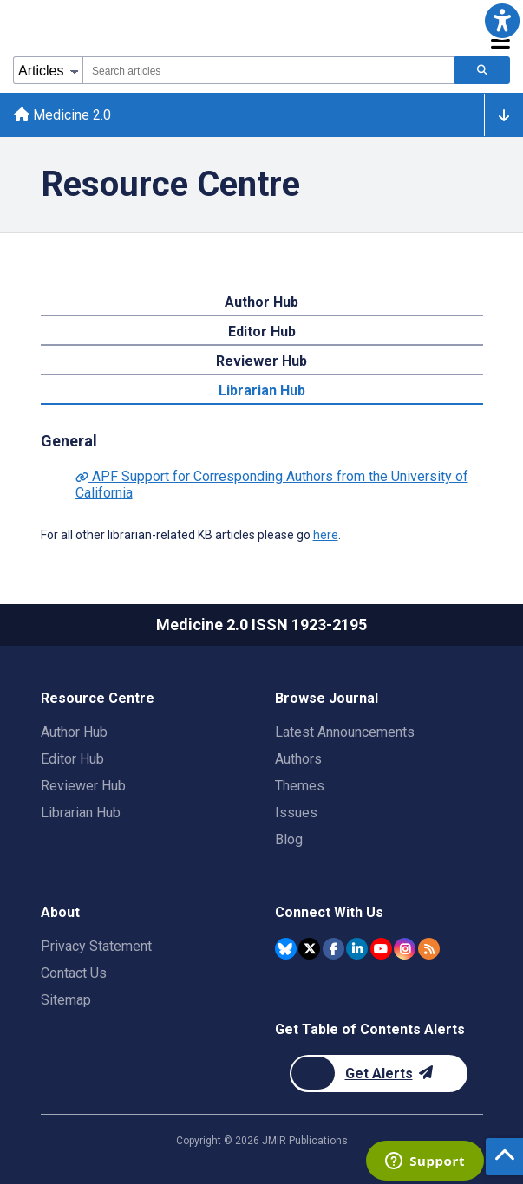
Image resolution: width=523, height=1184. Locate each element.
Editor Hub (262, 331)
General (69, 441)
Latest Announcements (345, 732)
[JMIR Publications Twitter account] (309, 949)
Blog (289, 839)
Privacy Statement (96, 946)
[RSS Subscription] (429, 949)
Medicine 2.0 (62, 115)
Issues (296, 812)
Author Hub (261, 302)
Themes (299, 785)
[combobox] (268, 70)
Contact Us (74, 973)
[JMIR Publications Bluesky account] (286, 949)
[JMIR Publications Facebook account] (333, 949)
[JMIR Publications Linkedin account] (357, 949)
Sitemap (66, 1000)
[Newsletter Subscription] (378, 1073)
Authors (298, 759)
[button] (502, 21)
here (325, 535)
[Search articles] (482, 70)
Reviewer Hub (261, 361)
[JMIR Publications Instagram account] (404, 949)
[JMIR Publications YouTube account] (381, 949)
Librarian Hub (262, 390)
